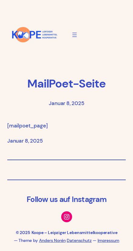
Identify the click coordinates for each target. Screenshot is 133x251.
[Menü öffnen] (74, 34)
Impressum (108, 240)
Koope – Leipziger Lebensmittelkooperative (75, 232)
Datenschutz (79, 240)
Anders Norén (52, 240)
